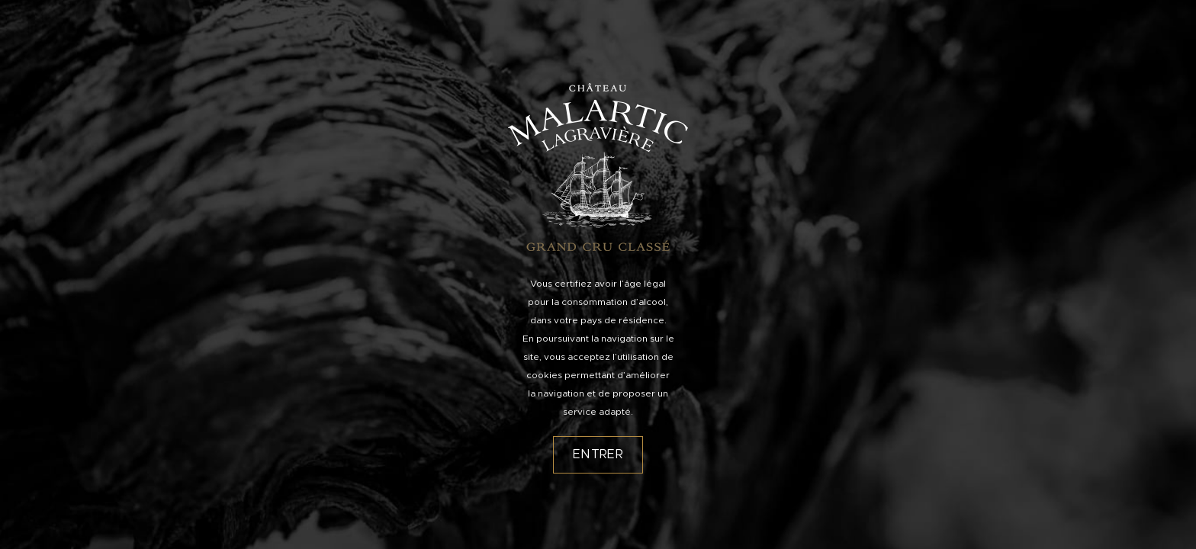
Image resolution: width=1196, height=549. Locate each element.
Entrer (598, 454)
